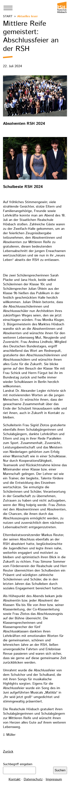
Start (8, 16)
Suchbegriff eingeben (17, 764)
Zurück (8, 751)
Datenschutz (33, 779)
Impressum (54, 779)
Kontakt (15, 779)
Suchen (60, 770)
